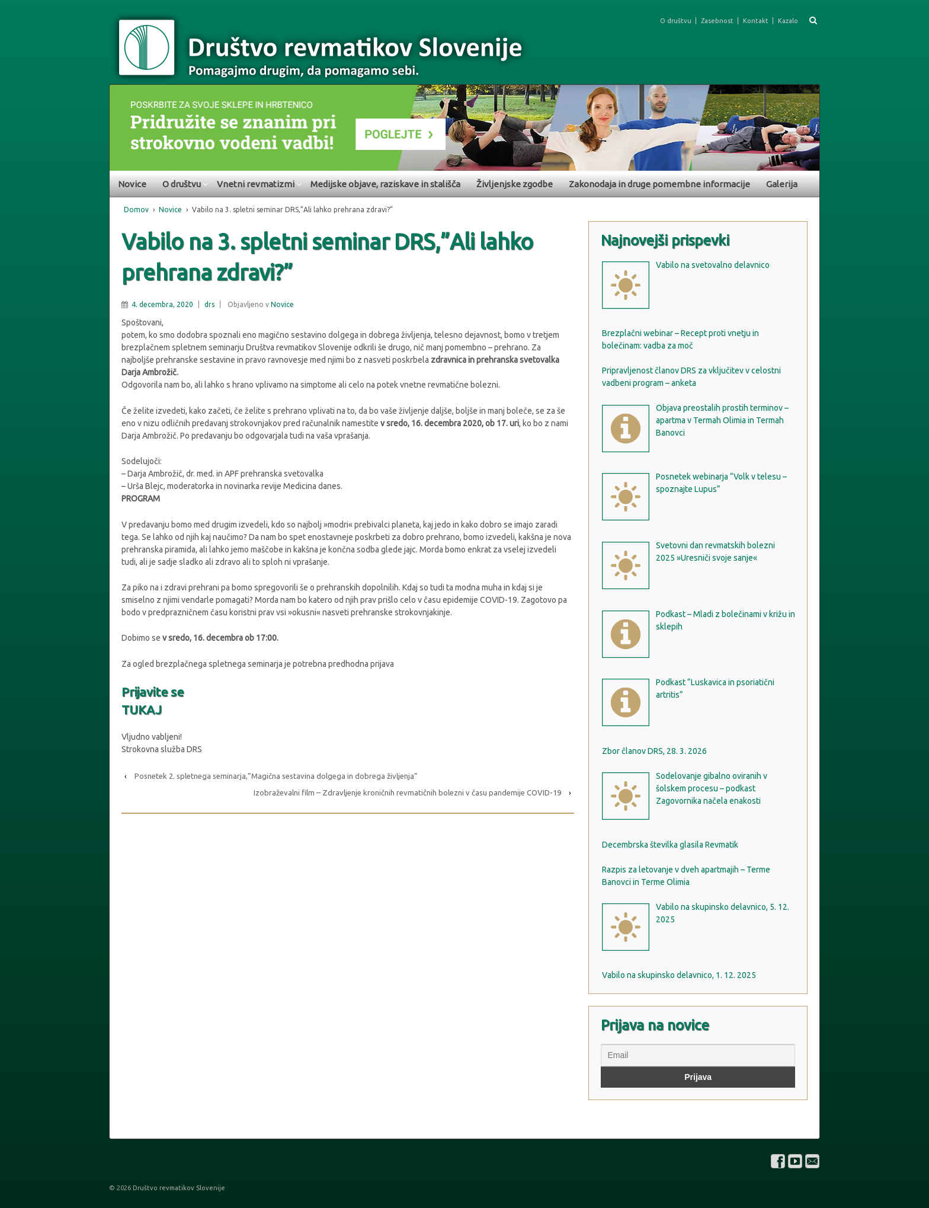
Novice (132, 184)
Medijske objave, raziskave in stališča (385, 184)
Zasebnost (717, 20)
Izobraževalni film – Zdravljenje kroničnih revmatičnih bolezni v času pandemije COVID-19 (407, 792)
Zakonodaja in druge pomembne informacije (659, 184)
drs (209, 304)
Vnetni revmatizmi (255, 184)
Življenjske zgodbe (514, 184)
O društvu (675, 20)
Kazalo (788, 20)
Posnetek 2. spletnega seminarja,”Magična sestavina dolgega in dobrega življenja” (276, 776)
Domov (136, 209)
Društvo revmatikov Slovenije (178, 1187)
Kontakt (755, 20)
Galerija (781, 184)
